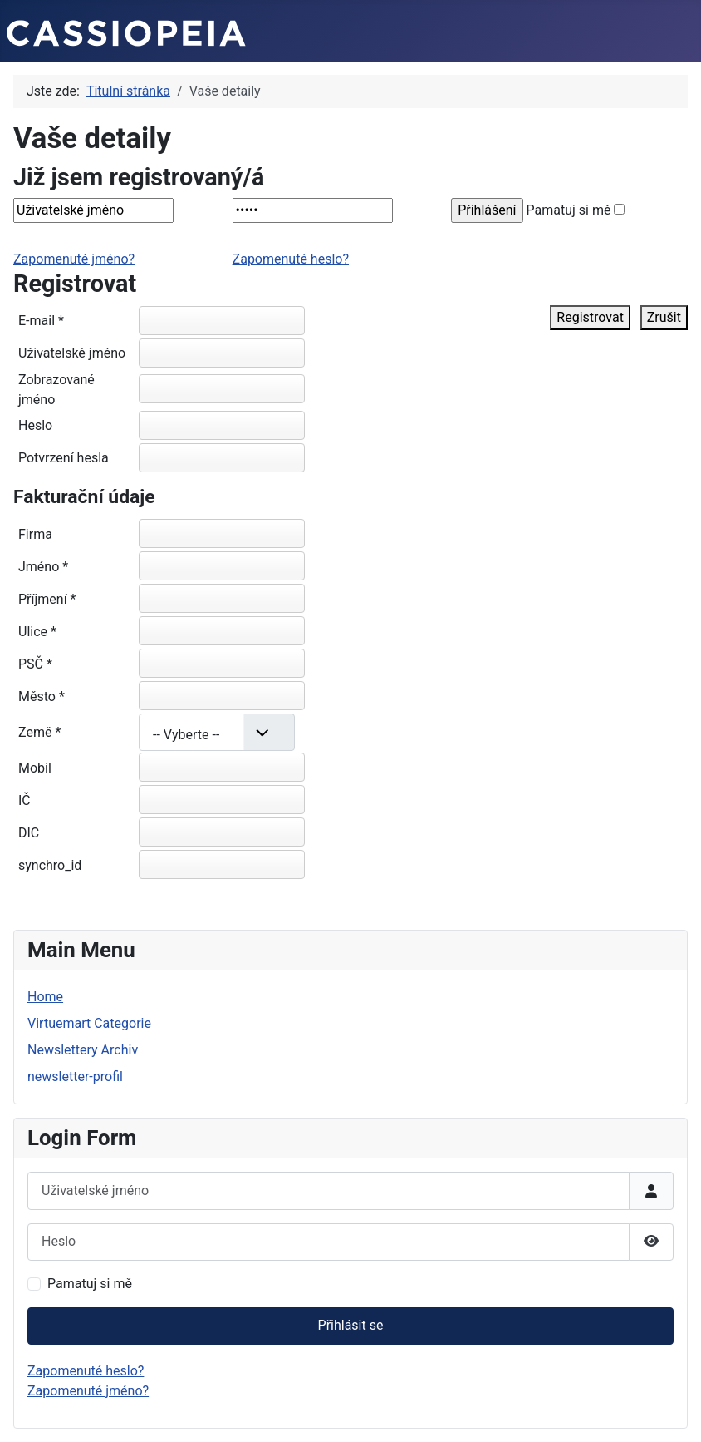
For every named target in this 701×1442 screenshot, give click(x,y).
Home (45, 997)
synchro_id (49, 865)
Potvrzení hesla (63, 458)
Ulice (37, 632)
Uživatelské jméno (71, 353)
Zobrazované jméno (56, 389)
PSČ (35, 664)
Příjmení (47, 599)
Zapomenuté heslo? (291, 259)
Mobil (34, 768)
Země (39, 732)
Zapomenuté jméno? (74, 259)
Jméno (43, 567)
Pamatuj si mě (569, 210)
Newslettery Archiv (82, 1050)
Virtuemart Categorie (89, 1023)
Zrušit (664, 317)
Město (41, 696)
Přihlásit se (351, 1325)
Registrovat (590, 317)
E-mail (41, 320)
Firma (35, 534)
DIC (28, 833)
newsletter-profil (75, 1076)
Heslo (35, 425)
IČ (24, 800)
